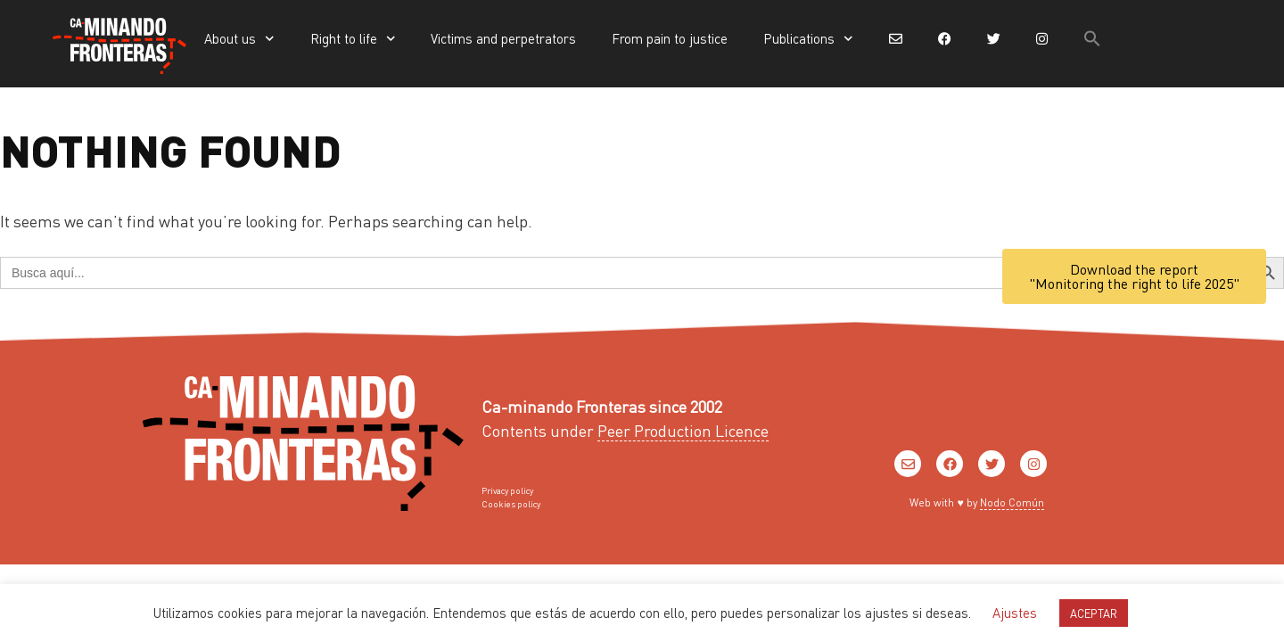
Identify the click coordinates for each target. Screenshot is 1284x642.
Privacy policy (507, 490)
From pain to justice (670, 38)
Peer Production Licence (683, 430)
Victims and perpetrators (503, 38)
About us (239, 39)
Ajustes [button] (1014, 612)
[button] (1092, 38)
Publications (808, 39)
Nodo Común (1012, 502)
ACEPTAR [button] (1093, 613)
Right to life (353, 39)
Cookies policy (511, 503)
